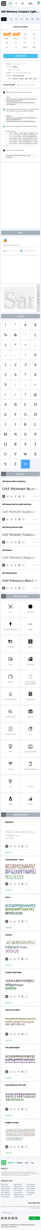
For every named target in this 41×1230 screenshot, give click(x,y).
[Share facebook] (2, 1218)
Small (30, 78)
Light (26, 78)
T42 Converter (18, 1192)
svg (25, 34)
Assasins (8, 935)
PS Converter (30, 1190)
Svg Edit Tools (18, 1184)
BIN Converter (5, 1190)
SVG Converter (18, 1186)
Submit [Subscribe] (34, 1218)
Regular (15, 67)
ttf (7, 34)
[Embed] (19, 496)
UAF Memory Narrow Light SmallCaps (16, 504)
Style (26, 1162)
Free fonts (4, 3)
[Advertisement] (20, 195)
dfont (25, 47)
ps (25, 43)
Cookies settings (19, 1197)
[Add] (4, 19)
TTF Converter (31, 1184)
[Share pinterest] (13, 1218)
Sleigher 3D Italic (12, 1123)
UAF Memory (7, 550)
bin (7, 43)
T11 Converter (31, 1192)
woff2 (16, 38)
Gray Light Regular (12, 1047)
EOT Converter (31, 1186)
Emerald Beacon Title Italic (15, 1085)
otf (25, 38)
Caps (34, 78)
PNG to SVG (4, 1184)
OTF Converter (5, 1186)
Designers (20, 1162)
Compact (21, 78)
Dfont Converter (5, 1194)
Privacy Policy (5, 1197)
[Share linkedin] (16, 1218)
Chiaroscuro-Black (12, 1010)
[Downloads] (11, 496)
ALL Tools (29, 1194)
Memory (15, 78)
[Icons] (32, 19)
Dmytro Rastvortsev (18, 76)
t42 (7, 47)
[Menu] (22, 3)
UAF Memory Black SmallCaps (14, 481)
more (25, 464)
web (16, 34)
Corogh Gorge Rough (13, 972)
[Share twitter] (9, 1218)
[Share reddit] (6, 1218)
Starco (7, 897)
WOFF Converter (5, 1188)
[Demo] (16, 19)
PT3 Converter (18, 1190)
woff (6, 38)
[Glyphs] (22, 19)
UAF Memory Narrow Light (12, 527)
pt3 (16, 43)
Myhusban (9, 822)
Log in (30, 3)
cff (34, 43)
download (20, 56)
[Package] (27, 19)
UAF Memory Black (9, 573)
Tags (32, 1162)
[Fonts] (38, 19)
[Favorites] (10, 19)
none (34, 47)
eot (34, 34)
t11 (16, 47)
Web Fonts (11, 1162)
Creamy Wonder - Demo (14, 860)
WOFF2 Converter (19, 1188)
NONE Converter (18, 1194)
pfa (34, 38)
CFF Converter (5, 1192)
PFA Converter (31, 1188)
